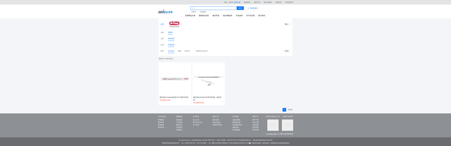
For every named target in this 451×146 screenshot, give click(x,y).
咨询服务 (161, 125)
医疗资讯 (261, 16)
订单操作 (179, 127)
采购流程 (179, 120)
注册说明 (255, 125)
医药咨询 (161, 127)
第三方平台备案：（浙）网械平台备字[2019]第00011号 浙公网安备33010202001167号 (224, 143)
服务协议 (179, 125)
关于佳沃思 (250, 16)
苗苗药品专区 (204, 16)
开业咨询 (239, 16)
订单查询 (179, 122)
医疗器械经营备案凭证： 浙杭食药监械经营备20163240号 (255, 140)
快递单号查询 (217, 125)
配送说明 (216, 120)
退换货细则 (236, 120)
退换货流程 (236, 122)
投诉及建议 (236, 130)
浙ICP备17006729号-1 (209, 140)
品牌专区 (161, 122)
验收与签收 (217, 122)
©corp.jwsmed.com (184, 140)
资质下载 (255, 122)
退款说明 (235, 127)
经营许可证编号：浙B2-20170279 (227, 140)
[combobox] (213, 8)
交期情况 (179, 130)
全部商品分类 (190, 16)
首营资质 (255, 127)
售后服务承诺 (237, 125)
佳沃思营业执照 (196, 140)
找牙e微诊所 (227, 16)
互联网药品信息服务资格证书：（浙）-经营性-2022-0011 (179, 143)
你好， (229, 2)
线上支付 (196, 120)
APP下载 (255, 120)
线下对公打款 (197, 122)
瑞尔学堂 (216, 16)
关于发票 (196, 125)
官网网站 (161, 120)
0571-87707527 (286, 134)
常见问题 (255, 130)
